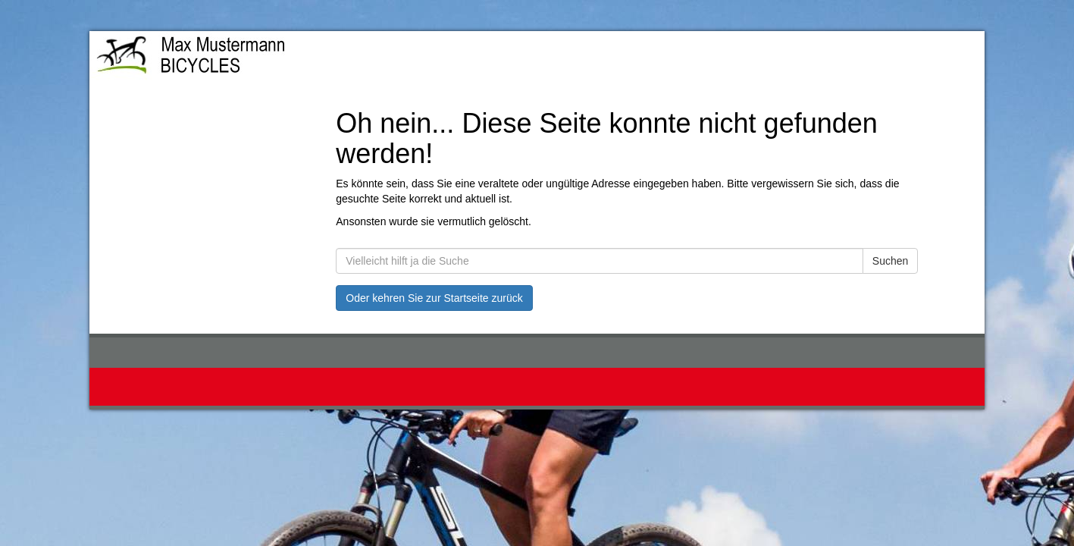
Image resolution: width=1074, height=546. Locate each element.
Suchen (890, 261)
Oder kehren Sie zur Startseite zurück (434, 298)
